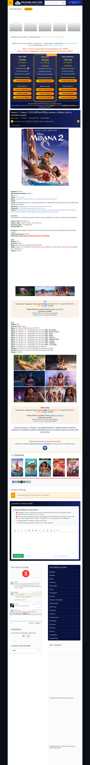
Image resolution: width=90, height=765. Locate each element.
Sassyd (16, 582)
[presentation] (75, 9)
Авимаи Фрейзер (70, 210)
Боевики (52, 575)
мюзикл (26, 199)
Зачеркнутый (17, 613)
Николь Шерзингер (44, 212)
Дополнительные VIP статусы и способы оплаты (45, 104)
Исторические (53, 617)
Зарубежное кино (19, 121)
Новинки (42, 121)
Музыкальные (53, 638)
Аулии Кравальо (22, 210)
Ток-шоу (51, 631)
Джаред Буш (31, 208)
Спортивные (53, 635)
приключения (45, 199)
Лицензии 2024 (49, 121)
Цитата (29, 613)
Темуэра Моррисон (31, 212)
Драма (51, 579)
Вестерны (52, 624)
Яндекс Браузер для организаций (40, 444)
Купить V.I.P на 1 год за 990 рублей (45, 315)
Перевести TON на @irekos (22, 97)
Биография (52, 621)
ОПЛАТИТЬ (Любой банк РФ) (22, 89)
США (17, 197)
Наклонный (13, 613)
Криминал (52, 610)
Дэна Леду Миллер (46, 206)
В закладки (15, 125)
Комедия (52, 572)
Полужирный (11, 613)
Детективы (52, 607)
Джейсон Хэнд (34, 206)
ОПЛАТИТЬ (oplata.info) (22, 80)
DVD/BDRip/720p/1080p (32, 121)
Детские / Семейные (56, 600)
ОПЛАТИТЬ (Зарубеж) (22, 93)
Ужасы (51, 589)
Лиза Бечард (22, 208)
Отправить (18, 556)
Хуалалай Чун (42, 210)
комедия (37, 199)
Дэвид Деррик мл (23, 206)
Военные (52, 614)
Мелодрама (53, 593)
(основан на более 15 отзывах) (53, 45)
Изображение (23, 613)
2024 (15, 195)
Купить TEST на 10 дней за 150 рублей (45, 313)
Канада (21, 197)
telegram (52, 105)
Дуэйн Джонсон (33, 210)
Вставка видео (25, 613)
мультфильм (19, 199)
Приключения (53, 603)
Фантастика (53, 586)
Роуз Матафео (51, 210)
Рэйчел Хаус (54, 212)
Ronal (16, 592)
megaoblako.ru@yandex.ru (69, 105)
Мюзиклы (52, 628)
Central (16, 118)
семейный (53, 199)
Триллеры (52, 582)
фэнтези (31, 199)
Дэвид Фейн (61, 210)
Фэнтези (52, 596)
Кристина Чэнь (40, 208)
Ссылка (21, 613)
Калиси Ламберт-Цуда (18, 212)
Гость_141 (17, 610)
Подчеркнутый (15, 613)
